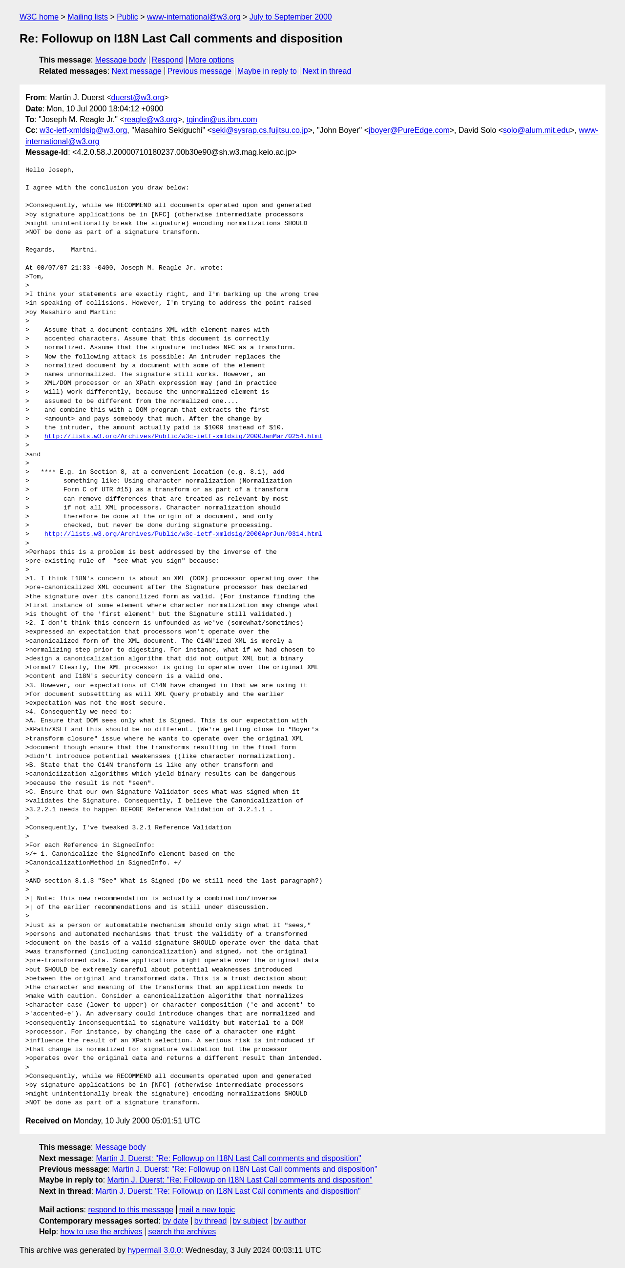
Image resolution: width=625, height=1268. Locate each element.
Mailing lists (87, 17)
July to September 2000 (291, 17)
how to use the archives (102, 1231)
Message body (120, 60)
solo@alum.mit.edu (536, 130)
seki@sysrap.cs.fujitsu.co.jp (260, 130)
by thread (210, 1221)
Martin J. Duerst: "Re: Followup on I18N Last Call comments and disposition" (228, 1158)
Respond (167, 60)
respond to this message (130, 1209)
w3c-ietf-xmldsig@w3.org (83, 130)
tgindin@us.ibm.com (222, 119)
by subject (250, 1221)
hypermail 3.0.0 (154, 1250)
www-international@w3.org (193, 17)
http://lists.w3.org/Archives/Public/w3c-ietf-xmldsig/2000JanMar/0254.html (183, 436)
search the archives (182, 1231)
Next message (137, 71)
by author (289, 1221)
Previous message (199, 71)
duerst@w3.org (138, 97)
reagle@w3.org (151, 119)
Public (127, 17)
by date (175, 1221)
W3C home (39, 17)
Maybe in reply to (267, 71)
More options (211, 60)
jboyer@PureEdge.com (409, 130)
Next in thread (327, 71)
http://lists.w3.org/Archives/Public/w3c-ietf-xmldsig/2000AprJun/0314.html (183, 534)
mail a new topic (207, 1209)
